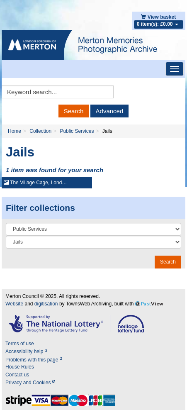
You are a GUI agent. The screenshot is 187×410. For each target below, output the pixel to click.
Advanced (110, 111)
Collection (40, 131)
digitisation (46, 304)
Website (14, 304)
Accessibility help (26, 351)
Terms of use (19, 344)
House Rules (19, 367)
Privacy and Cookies (30, 383)
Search (74, 111)
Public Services (77, 131)
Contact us (17, 375)
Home (14, 131)
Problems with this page (33, 360)
